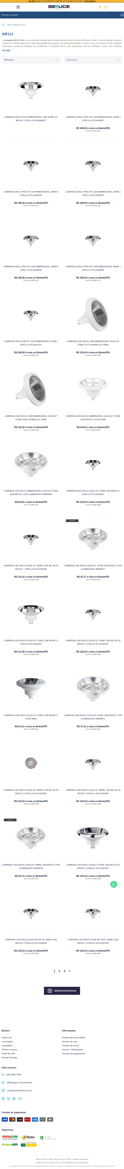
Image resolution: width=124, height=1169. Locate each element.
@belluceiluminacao (62, 991)
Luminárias (7, 1041)
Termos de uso (69, 1041)
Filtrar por (9, 60)
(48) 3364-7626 (11, 1074)
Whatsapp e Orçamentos (17, 1082)
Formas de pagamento (73, 1053)
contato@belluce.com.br (17, 1090)
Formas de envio (70, 1045)
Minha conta (100, 7)
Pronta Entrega (9, 1057)
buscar (122, 15)
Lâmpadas (7, 1045)
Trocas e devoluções (72, 1049)
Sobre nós (7, 1037)
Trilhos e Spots (9, 1049)
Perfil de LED (8, 1053)
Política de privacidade (73, 1037)
